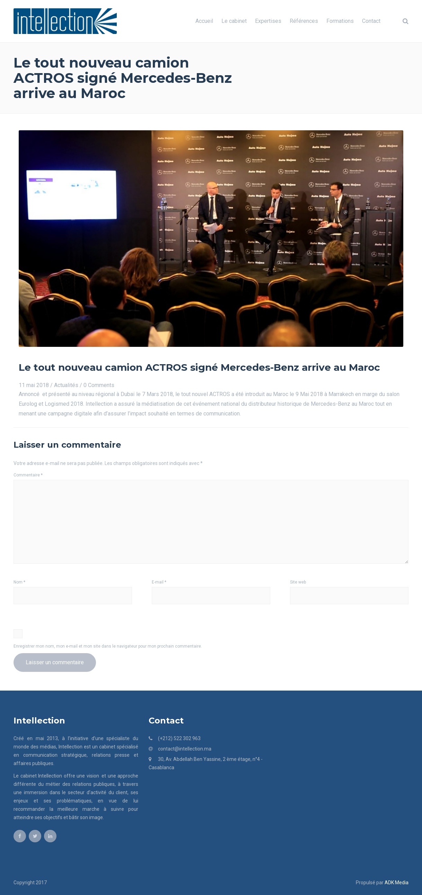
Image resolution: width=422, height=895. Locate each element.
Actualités (66, 385)
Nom (19, 582)
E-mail (159, 582)
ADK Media (396, 882)
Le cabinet (234, 21)
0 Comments (98, 385)
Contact (371, 21)
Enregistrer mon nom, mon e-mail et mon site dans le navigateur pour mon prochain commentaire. (108, 646)
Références (304, 21)
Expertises (268, 21)
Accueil (204, 21)
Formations (340, 21)
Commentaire (28, 475)
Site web (298, 582)
